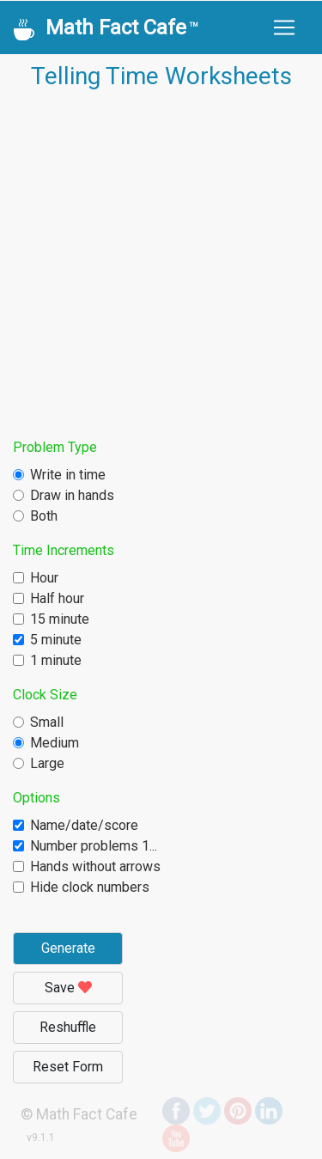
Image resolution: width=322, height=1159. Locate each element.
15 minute (59, 619)
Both (44, 516)
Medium (54, 743)
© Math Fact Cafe (79, 1114)
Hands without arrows (95, 866)
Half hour (57, 598)
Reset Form (68, 1066)
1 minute (56, 660)
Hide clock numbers (89, 887)
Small (47, 722)
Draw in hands (72, 495)
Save (68, 987)
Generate (68, 948)
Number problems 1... (93, 846)
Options (36, 798)
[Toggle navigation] (284, 27)
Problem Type (55, 447)
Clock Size (45, 694)
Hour (44, 578)
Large (47, 763)
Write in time (68, 475)
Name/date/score (84, 825)
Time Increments (63, 550)
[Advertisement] (161, 266)
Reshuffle (67, 1027)
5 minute (56, 639)
